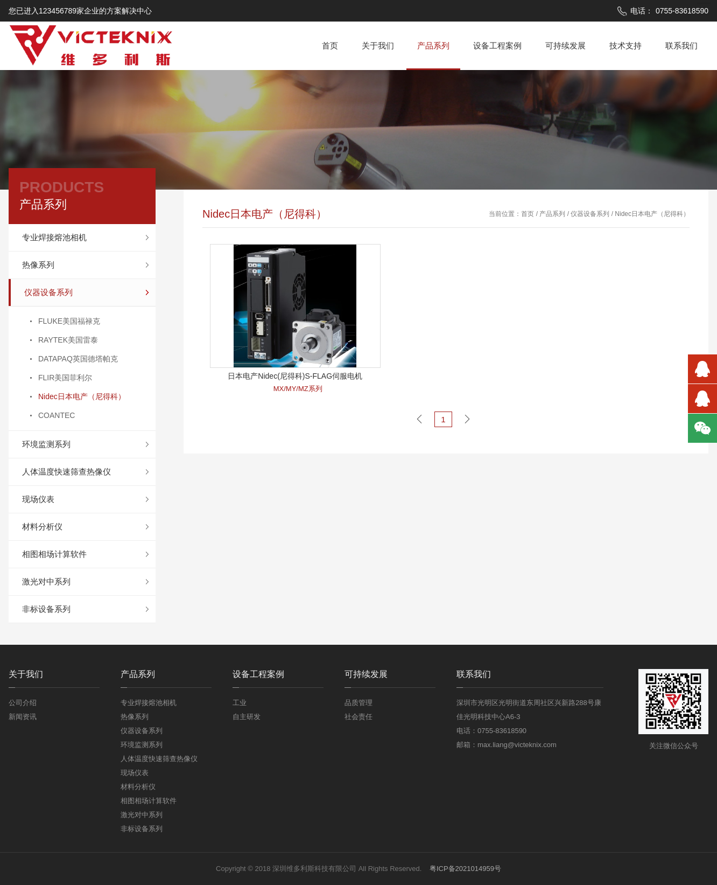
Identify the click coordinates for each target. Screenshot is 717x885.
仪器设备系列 (48, 292)
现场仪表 (38, 499)
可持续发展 (565, 45)
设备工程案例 (497, 45)
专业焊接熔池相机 (54, 237)
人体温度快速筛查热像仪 (66, 471)
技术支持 (625, 45)
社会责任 (358, 717)
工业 (240, 703)
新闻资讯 (23, 717)
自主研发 (247, 717)
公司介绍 (23, 703)
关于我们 (378, 45)
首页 (330, 45)
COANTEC (56, 415)
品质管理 (358, 703)
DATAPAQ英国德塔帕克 (78, 358)
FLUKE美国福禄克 (69, 321)
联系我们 (681, 45)
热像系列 (38, 264)
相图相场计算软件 (54, 554)
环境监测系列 (46, 444)
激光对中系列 (46, 581)
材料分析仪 (42, 526)
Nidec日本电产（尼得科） (81, 396)
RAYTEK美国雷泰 (68, 340)
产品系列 (433, 45)
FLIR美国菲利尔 (65, 377)
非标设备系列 (46, 609)
